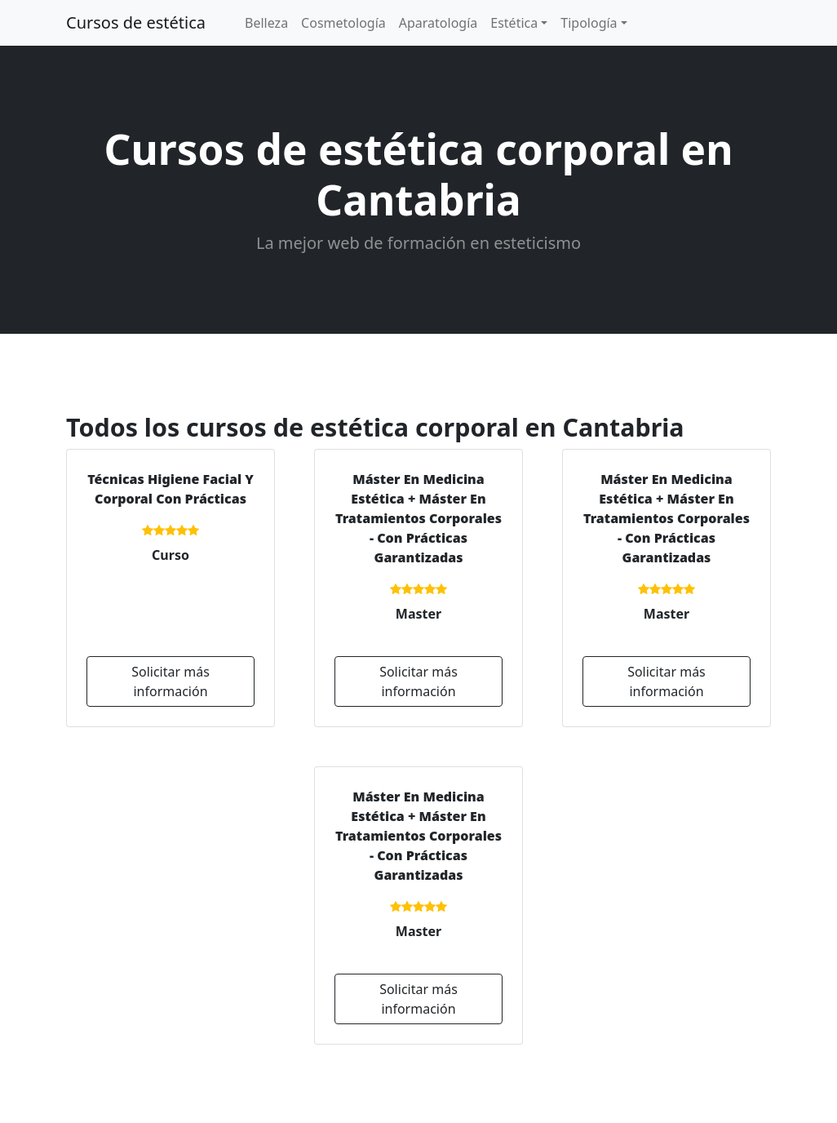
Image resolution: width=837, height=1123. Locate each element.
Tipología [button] (588, 23)
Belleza (266, 23)
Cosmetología (343, 23)
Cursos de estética (136, 22)
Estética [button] (514, 23)
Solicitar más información (170, 681)
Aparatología (438, 23)
